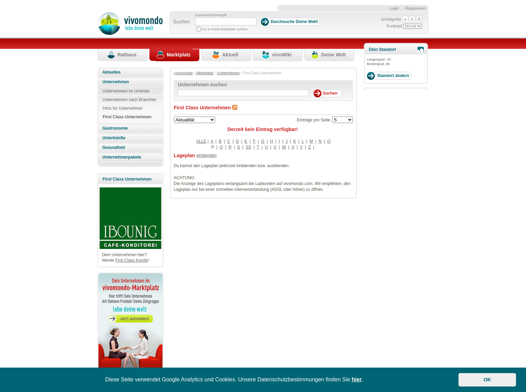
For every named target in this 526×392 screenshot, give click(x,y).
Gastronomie (115, 128)
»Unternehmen (228, 73)
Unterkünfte (113, 137)
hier (357, 379)
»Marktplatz (205, 73)
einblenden (206, 155)
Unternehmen (115, 81)
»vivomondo (183, 73)
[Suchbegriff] (225, 21)
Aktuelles (111, 72)
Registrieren (415, 8)
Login (394, 8)
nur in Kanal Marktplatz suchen (225, 29)
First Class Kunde (131, 260)
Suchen (181, 21)
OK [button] (487, 379)
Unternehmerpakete (121, 157)
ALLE (201, 141)
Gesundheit (113, 147)
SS (248, 147)
